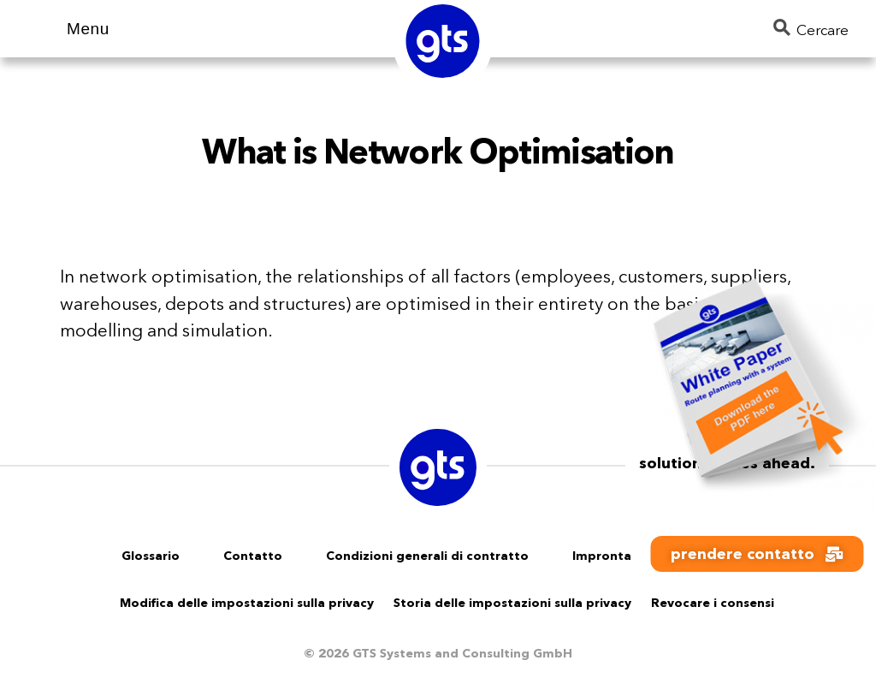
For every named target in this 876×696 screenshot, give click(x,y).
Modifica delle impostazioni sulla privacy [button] (247, 602)
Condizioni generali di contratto (427, 555)
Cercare (811, 29)
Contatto (252, 555)
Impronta (601, 555)
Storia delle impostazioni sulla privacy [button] (512, 602)
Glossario (150, 555)
